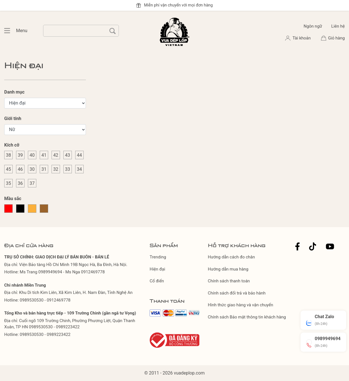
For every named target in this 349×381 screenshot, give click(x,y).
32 (55, 169)
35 (8, 183)
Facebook (297, 246)
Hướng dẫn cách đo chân (231, 257)
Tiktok (312, 246)
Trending (158, 257)
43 (67, 155)
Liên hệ (338, 26)
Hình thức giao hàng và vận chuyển (240, 304)
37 (32, 183)
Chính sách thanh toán (229, 280)
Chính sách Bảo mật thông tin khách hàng (247, 317)
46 (20, 169)
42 (55, 155)
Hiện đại (157, 269)
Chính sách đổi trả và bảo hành (237, 293)
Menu (10, 31)
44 (79, 155)
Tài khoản (302, 38)
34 (79, 169)
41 (43, 155)
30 (32, 169)
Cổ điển (157, 280)
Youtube (330, 246)
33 (67, 169)
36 (20, 183)
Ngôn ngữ (313, 26)
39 (20, 155)
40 (32, 155)
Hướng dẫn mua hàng (228, 269)
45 (8, 169)
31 (43, 169)
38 (8, 155)
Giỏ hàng (336, 38)
